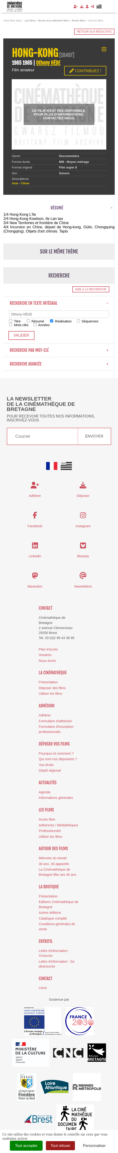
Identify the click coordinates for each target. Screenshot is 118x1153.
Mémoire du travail (52, 858)
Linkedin (35, 556)
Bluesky (83, 556)
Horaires (45, 655)
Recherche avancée (59, 363)
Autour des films (53, 848)
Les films (46, 809)
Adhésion (47, 705)
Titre (15, 321)
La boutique (49, 886)
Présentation (48, 682)
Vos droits (46, 765)
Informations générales (56, 798)
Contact (45, 608)
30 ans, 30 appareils (54, 864)
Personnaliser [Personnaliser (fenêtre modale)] (94, 1146)
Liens (43, 988)
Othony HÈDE (48, 63)
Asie (15, 183)
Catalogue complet (53, 918)
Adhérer (45, 715)
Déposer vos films (54, 743)
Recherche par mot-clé (59, 350)
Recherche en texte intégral (59, 303)
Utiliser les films (50, 693)
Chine (25, 183)
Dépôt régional (50, 770)
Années (41, 325)
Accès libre (47, 819)
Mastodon (35, 586)
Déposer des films (52, 688)
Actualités (48, 782)
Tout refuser (60, 1146)
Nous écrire (47, 661)
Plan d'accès (48, 649)
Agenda (45, 792)
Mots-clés (19, 325)
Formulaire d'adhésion (55, 721)
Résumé (35, 321)
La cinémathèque (53, 672)
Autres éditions (50, 912)
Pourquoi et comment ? (56, 753)
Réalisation (61, 321)
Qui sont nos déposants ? (58, 759)
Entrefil (46, 941)
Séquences (88, 321)
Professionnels (50, 831)
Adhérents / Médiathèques (58, 825)
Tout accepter (26, 1146)
